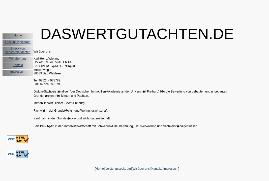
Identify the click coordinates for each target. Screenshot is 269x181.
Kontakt (18, 65)
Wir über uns (17, 58)
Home (18, 35)
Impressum (17, 71)
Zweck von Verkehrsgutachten (17, 50)
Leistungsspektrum (18, 42)
